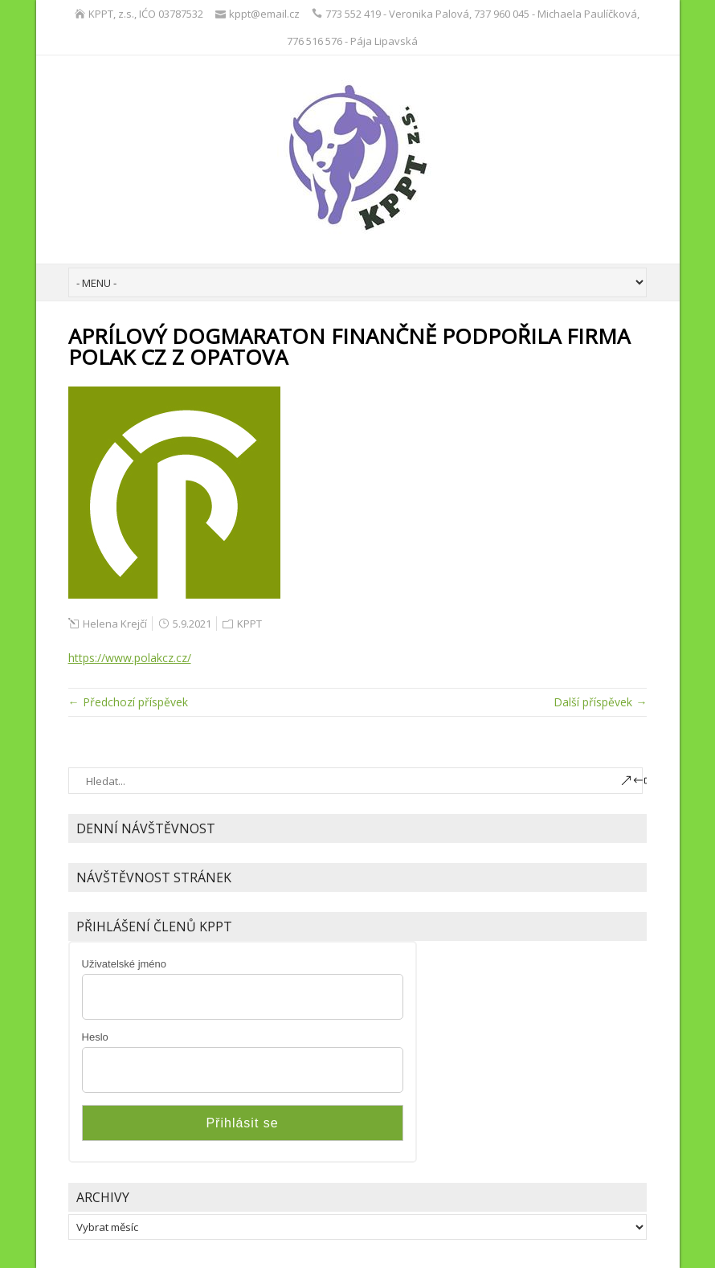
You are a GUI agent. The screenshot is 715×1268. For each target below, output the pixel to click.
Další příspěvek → (600, 702)
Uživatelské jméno (124, 964)
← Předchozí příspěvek (128, 702)
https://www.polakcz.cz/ (129, 657)
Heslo (95, 1037)
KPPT (249, 623)
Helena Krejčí (115, 623)
